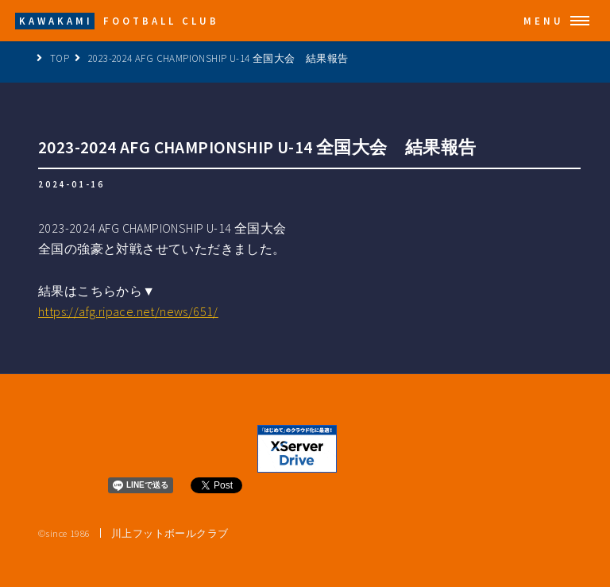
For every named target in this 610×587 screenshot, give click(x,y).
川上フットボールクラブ (169, 533)
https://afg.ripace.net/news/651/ (128, 311)
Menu (543, 20)
